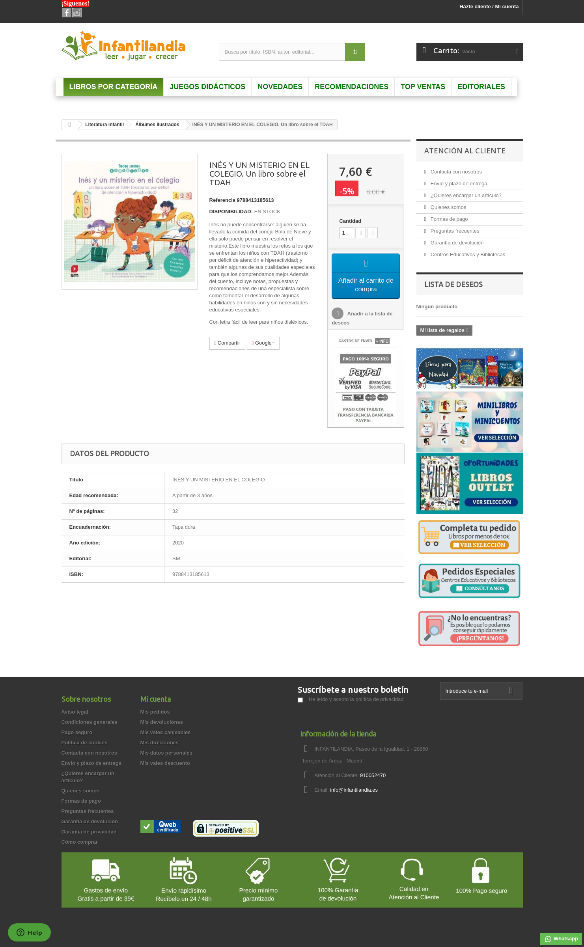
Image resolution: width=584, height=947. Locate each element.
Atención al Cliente (465, 150)
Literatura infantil (104, 124)
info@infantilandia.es (354, 790)
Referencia (222, 200)
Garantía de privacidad (89, 832)
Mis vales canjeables (165, 732)
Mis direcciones (159, 743)
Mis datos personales (166, 753)
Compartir (227, 343)
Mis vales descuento (165, 763)
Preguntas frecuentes (454, 231)
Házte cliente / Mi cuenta (489, 6)
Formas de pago (448, 219)
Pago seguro (77, 732)
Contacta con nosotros (455, 172)
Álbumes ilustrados (157, 124)
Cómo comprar (80, 842)
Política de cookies (85, 743)
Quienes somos (447, 207)
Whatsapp (561, 939)
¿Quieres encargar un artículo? (465, 195)
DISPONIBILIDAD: (231, 211)
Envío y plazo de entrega (458, 183)
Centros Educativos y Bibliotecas (467, 254)
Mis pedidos (155, 712)
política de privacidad (379, 699)
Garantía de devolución (456, 243)
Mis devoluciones (161, 722)
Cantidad (350, 221)
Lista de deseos (453, 284)
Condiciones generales (90, 722)
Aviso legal (75, 712)
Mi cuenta (155, 699)
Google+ (263, 343)
